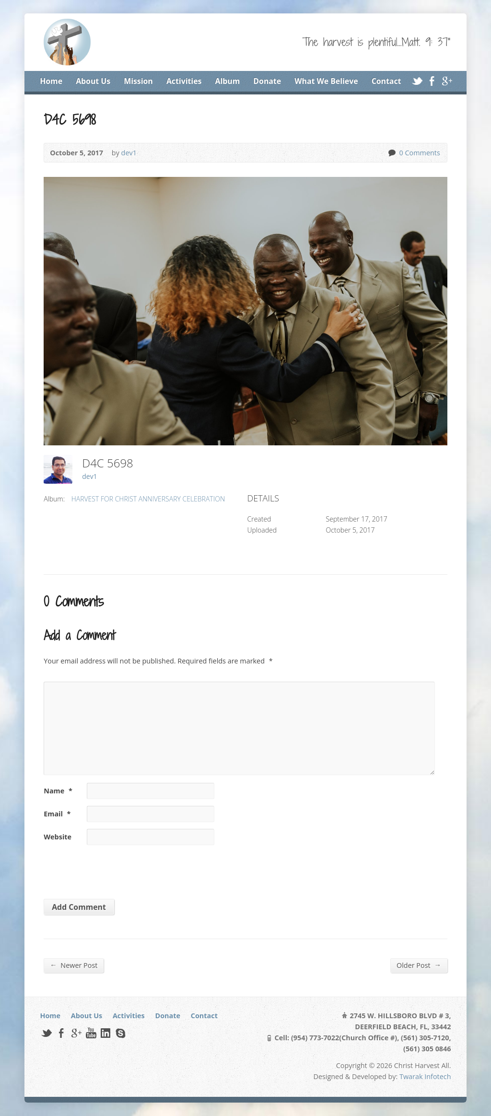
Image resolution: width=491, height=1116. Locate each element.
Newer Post (73, 965)
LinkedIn (105, 1032)
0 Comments (391, 152)
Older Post (419, 965)
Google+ (446, 80)
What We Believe (326, 81)
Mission (138, 81)
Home (51, 81)
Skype (120, 1032)
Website (57, 836)
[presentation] (109, 868)
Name (58, 790)
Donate (267, 81)
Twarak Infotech (425, 1076)
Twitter (416, 80)
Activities (184, 81)
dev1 (129, 152)
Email (57, 813)
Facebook (431, 80)
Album (227, 81)
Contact (386, 81)
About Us (93, 81)
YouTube (90, 1032)
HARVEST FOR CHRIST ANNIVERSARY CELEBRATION (148, 498)
